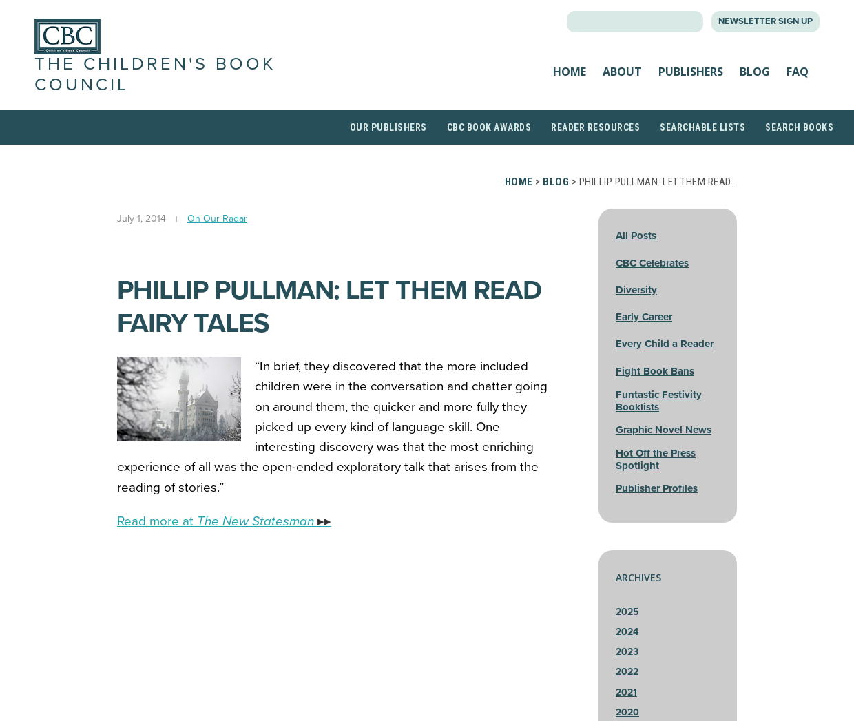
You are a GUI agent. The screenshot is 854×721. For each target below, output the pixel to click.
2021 (626, 692)
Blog (755, 71)
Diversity (636, 290)
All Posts (636, 235)
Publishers (690, 71)
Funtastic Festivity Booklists (659, 400)
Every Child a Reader (665, 343)
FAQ (798, 71)
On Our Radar (217, 218)
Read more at (224, 521)
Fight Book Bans (655, 371)
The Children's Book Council (154, 74)
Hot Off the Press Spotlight (656, 459)
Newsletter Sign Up (765, 21)
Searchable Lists (702, 127)
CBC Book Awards (489, 127)
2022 (627, 672)
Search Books (799, 127)
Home (569, 71)
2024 (627, 632)
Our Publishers (388, 127)
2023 (627, 652)
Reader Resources (595, 127)
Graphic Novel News (663, 430)
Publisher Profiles (657, 488)
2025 (627, 612)
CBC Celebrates (652, 263)
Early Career (644, 317)
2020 (627, 712)
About (622, 71)
